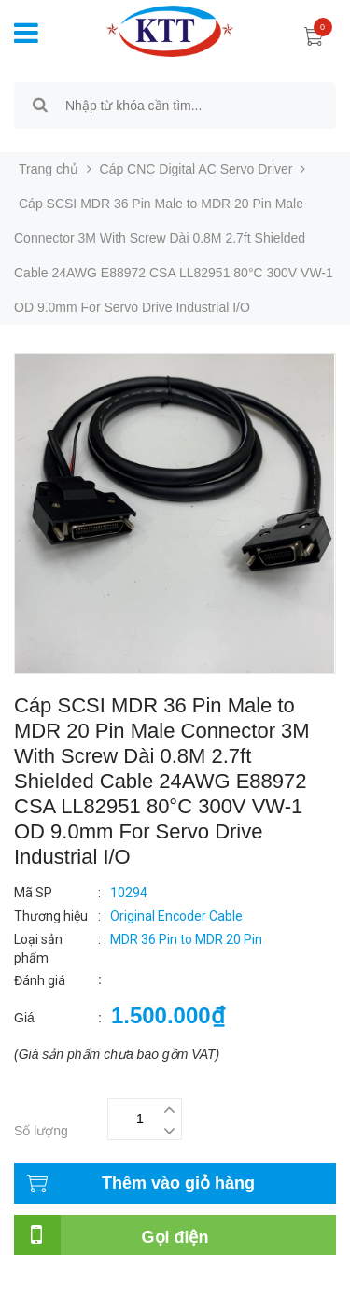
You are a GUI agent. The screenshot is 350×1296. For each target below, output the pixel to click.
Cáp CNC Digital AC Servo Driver (196, 169)
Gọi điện (175, 1237)
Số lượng (41, 1130)
